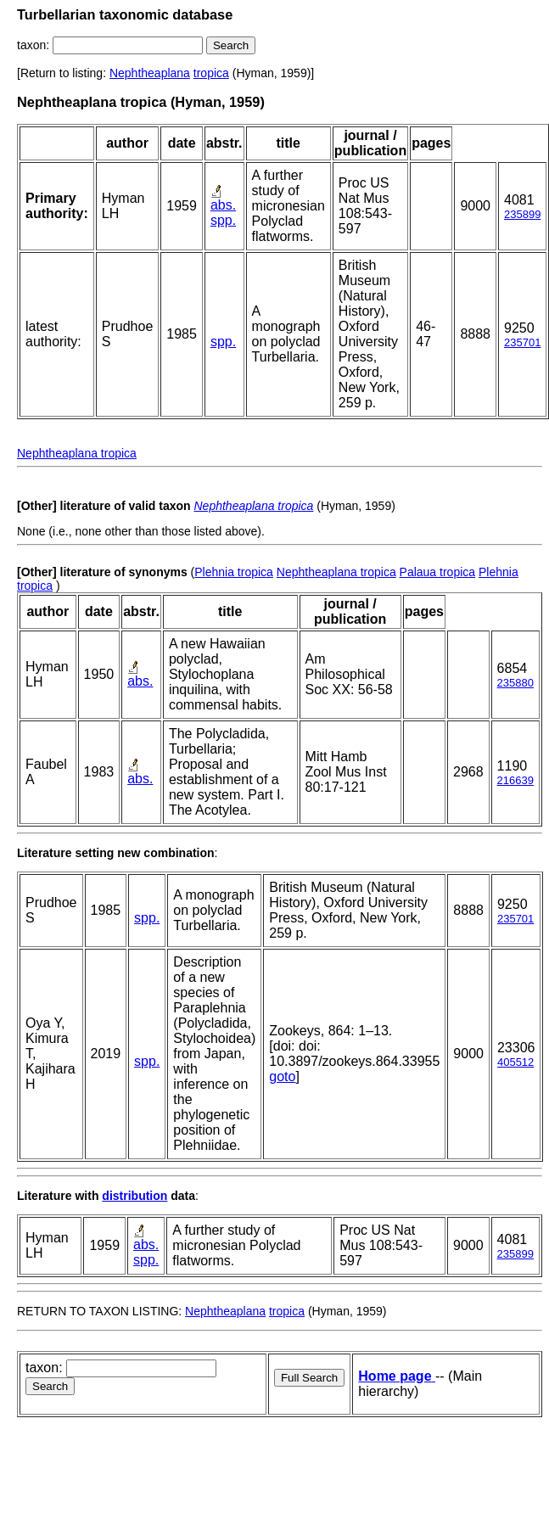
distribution (134, 1195)
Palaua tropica (438, 572)
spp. (223, 220)
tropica (211, 73)
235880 (515, 682)
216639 (515, 780)
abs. (223, 205)
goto (282, 1076)
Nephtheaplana (149, 73)
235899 (522, 214)
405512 (515, 1062)
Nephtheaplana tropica (77, 453)
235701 (522, 342)
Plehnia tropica (233, 572)
